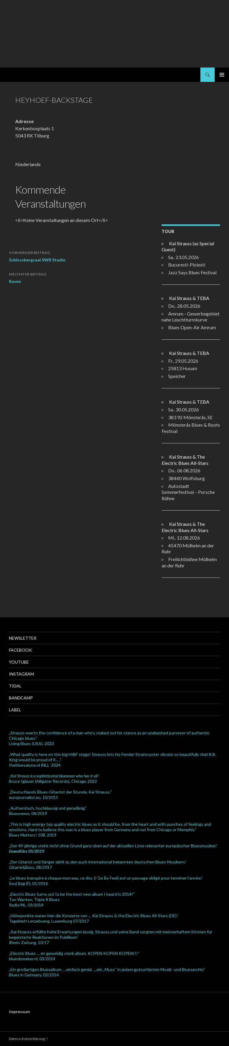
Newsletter (22, 638)
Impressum (19, 1011)
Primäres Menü (222, 75)
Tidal (15, 685)
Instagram (21, 673)
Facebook (20, 650)
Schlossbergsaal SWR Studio (76, 255)
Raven (76, 277)
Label (15, 709)
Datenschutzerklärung (27, 1038)
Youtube (19, 661)
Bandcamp (21, 697)
